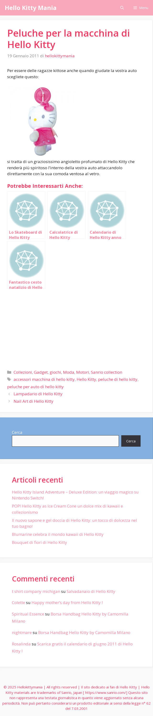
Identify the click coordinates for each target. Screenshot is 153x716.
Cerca (17, 432)
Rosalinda (21, 644)
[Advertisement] (76, 327)
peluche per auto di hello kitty (35, 386)
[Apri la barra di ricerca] (122, 7)
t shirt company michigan (36, 591)
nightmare (22, 632)
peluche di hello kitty (117, 379)
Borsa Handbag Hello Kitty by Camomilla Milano (84, 632)
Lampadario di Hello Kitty (38, 394)
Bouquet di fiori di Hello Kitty (39, 542)
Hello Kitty (86, 379)
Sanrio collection (106, 372)
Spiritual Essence (28, 614)
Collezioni (23, 372)
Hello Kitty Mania (31, 8)
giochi (55, 372)
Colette (18, 602)
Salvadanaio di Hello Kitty (91, 591)
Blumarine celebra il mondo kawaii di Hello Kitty (58, 534)
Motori (82, 372)
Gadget (41, 372)
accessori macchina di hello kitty (44, 379)
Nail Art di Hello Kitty (33, 401)
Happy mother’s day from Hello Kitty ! (67, 602)
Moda (68, 372)
